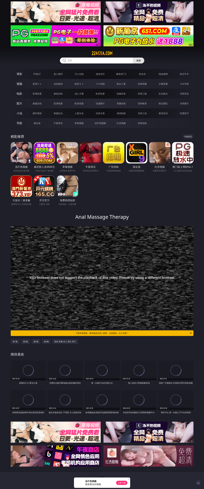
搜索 (138, 60)
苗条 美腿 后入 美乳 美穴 (65, 341)
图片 (19, 103)
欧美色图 (79, 103)
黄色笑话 (163, 113)
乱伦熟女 (163, 93)
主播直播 (163, 83)
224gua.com (102, 53)
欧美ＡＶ (79, 83)
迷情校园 (121, 113)
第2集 (25, 341)
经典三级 (142, 93)
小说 (19, 113)
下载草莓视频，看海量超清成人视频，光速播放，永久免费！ (133, 333)
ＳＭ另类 (184, 83)
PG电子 (37, 74)
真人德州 (58, 74)
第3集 (36, 341)
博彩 (19, 74)
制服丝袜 (121, 93)
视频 (19, 84)
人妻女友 (79, 113)
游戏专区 (100, 74)
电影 (19, 93)
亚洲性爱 (37, 93)
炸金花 (142, 74)
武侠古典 (100, 113)
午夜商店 (58, 123)
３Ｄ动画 (100, 83)
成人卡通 (79, 93)
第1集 (15, 341)
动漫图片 (100, 103)
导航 (19, 123)
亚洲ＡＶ (37, 83)
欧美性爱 (100, 93)
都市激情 (37, 113)
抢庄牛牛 (184, 74)
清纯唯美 (142, 103)
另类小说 (142, 113)
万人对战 (79, 74)
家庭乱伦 (58, 113)
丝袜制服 (142, 83)
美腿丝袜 (121, 103)
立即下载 (122, 482)
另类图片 (184, 103)
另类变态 (184, 93)
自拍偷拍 (58, 83)
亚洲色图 (58, 103)
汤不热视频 (100, 123)
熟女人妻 (121, 83)
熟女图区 (163, 103)
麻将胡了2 (121, 74)
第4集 (46, 341)
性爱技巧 (184, 113)
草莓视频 (79, 123)
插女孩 (37, 123)
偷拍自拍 (58, 93)
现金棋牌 (163, 74)
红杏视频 (121, 123)
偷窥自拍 (37, 103)
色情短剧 (142, 123)
